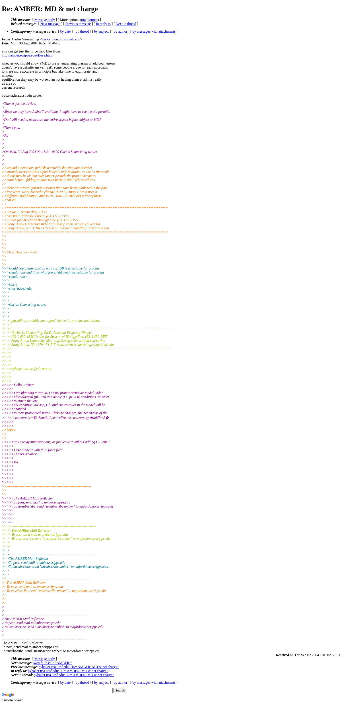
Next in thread (126, 24)
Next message (50, 24)
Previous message (78, 24)
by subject (101, 31)
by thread (82, 31)
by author (120, 31)
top (83, 20)
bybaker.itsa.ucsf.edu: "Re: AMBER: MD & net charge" (79, 667)
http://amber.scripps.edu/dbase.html (27, 55)
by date (65, 31)
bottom (92, 20)
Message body (44, 20)
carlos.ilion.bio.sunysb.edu (61, 39)
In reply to (103, 24)
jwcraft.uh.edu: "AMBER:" (52, 663)
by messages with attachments (153, 31)
